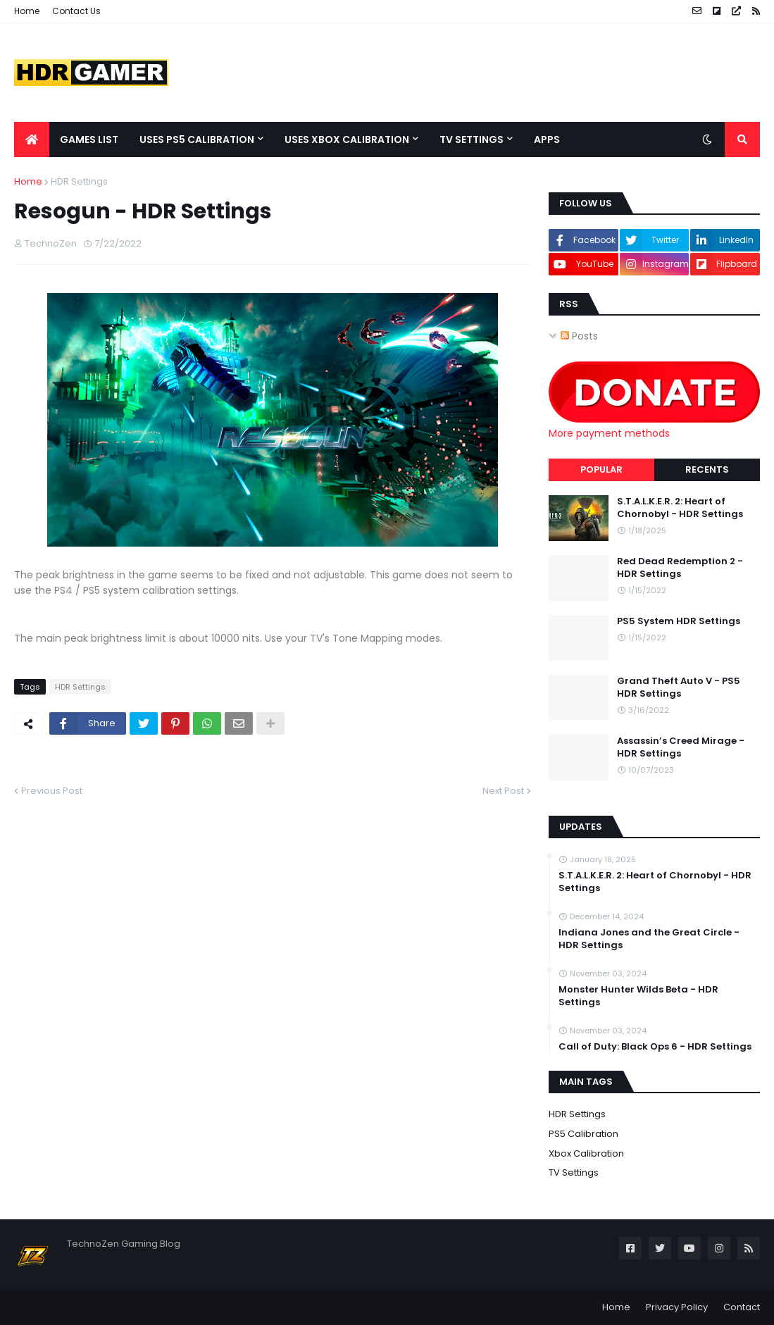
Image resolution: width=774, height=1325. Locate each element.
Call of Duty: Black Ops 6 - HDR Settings (654, 1046)
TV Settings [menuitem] (471, 139)
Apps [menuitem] (547, 139)
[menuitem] (31, 139)
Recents (707, 469)
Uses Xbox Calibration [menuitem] (347, 139)
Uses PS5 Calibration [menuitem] (196, 139)
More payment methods (609, 433)
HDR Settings (79, 181)
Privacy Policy (677, 1307)
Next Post (503, 790)
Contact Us (76, 11)
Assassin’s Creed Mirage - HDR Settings (680, 747)
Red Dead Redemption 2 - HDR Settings (680, 567)
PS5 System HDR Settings (678, 621)
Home (26, 11)
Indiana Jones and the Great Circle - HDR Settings (648, 939)
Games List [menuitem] (89, 139)
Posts (579, 336)
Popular (601, 469)
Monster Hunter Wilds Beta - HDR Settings (638, 996)
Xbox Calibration (586, 1153)
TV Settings (574, 1172)
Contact (741, 1307)
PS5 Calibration (583, 1133)
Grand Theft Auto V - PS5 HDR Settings (678, 687)
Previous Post (51, 790)
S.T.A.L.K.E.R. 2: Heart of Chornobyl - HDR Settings (680, 508)
